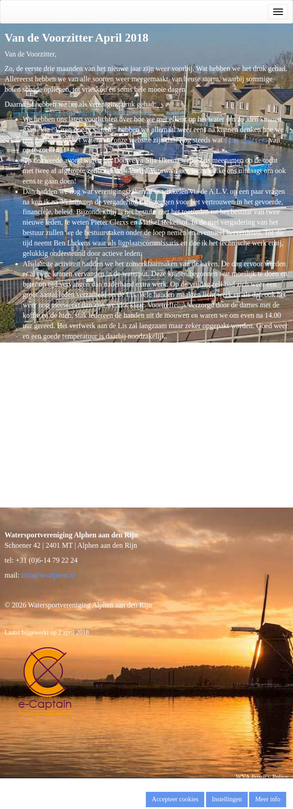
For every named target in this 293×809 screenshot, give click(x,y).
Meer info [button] (267, 799)
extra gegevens (246, 140)
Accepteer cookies (175, 799)
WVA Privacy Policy (262, 777)
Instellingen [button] (227, 799)
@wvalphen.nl (48, 575)
